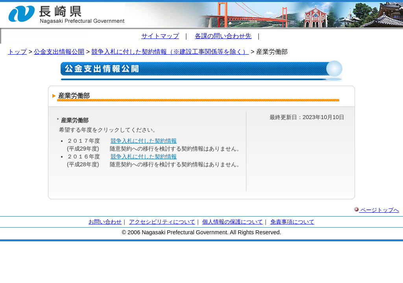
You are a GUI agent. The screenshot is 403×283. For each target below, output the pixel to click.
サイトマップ (160, 36)
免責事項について (292, 222)
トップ (17, 51)
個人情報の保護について (232, 222)
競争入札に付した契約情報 (144, 141)
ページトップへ (376, 210)
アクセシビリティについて (162, 222)
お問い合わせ (105, 222)
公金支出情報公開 (59, 51)
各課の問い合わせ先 (223, 36)
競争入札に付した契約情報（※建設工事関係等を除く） (170, 51)
